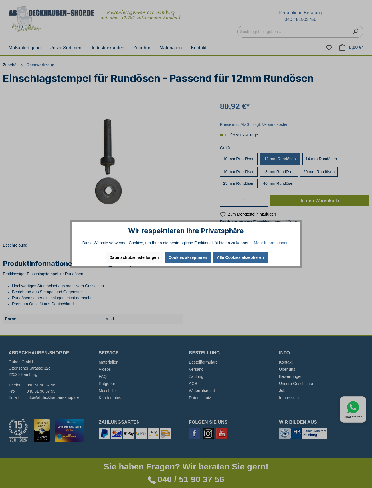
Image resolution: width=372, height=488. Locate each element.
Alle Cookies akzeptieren (240, 257)
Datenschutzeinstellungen (134, 257)
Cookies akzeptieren (188, 257)
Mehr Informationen (271, 243)
